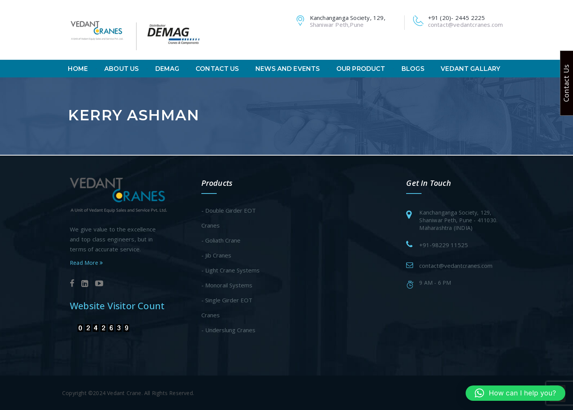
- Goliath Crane (220, 239)
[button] (515, 393)
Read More (86, 262)
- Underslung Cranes (228, 329)
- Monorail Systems (226, 284)
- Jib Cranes (216, 254)
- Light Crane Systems (230, 269)
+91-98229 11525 (443, 244)
